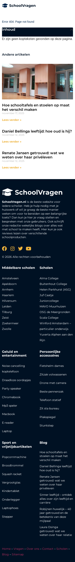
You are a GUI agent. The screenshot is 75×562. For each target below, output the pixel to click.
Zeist (5, 317)
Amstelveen (10, 278)
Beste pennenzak (51, 391)
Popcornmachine (14, 457)
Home (6, 549)
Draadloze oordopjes (16, 380)
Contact (47, 549)
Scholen (62, 549)
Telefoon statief (50, 400)
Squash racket (12, 474)
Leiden (6, 306)
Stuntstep (46, 425)
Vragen (19, 549)
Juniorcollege (49, 301)
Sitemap (18, 554)
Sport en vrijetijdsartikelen (17, 444)
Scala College (49, 317)
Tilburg (7, 312)
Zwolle (6, 329)
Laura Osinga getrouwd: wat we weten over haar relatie (56, 531)
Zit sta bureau (49, 408)
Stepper (7, 516)
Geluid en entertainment (14, 353)
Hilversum (9, 301)
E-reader (8, 422)
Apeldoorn (9, 284)
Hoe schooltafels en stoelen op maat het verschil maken (36, 107)
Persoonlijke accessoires (50, 353)
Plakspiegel (48, 417)
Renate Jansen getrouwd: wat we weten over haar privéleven (33, 155)
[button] (71, 29)
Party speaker (11, 388)
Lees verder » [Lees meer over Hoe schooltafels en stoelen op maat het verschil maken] (11, 120)
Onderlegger (11, 499)
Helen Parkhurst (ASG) (55, 289)
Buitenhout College (53, 284)
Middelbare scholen (18, 268)
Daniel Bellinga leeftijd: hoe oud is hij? (37, 131)
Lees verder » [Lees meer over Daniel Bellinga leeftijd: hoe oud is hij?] (11, 141)
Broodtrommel (12, 465)
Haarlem (8, 295)
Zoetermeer (10, 323)
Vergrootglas (11, 482)
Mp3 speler (9, 405)
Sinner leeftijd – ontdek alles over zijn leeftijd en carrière (56, 498)
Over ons (33, 549)
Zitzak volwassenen (53, 374)
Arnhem (7, 289)
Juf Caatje (46, 295)
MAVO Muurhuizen (53, 306)
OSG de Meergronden (55, 312)
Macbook (8, 414)
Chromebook (11, 397)
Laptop (7, 431)
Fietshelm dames (52, 366)
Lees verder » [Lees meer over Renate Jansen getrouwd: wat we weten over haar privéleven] (11, 167)
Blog (43, 443)
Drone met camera (53, 383)
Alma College (49, 278)
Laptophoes (10, 508)
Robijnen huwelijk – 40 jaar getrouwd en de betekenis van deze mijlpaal (55, 515)
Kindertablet (10, 491)
